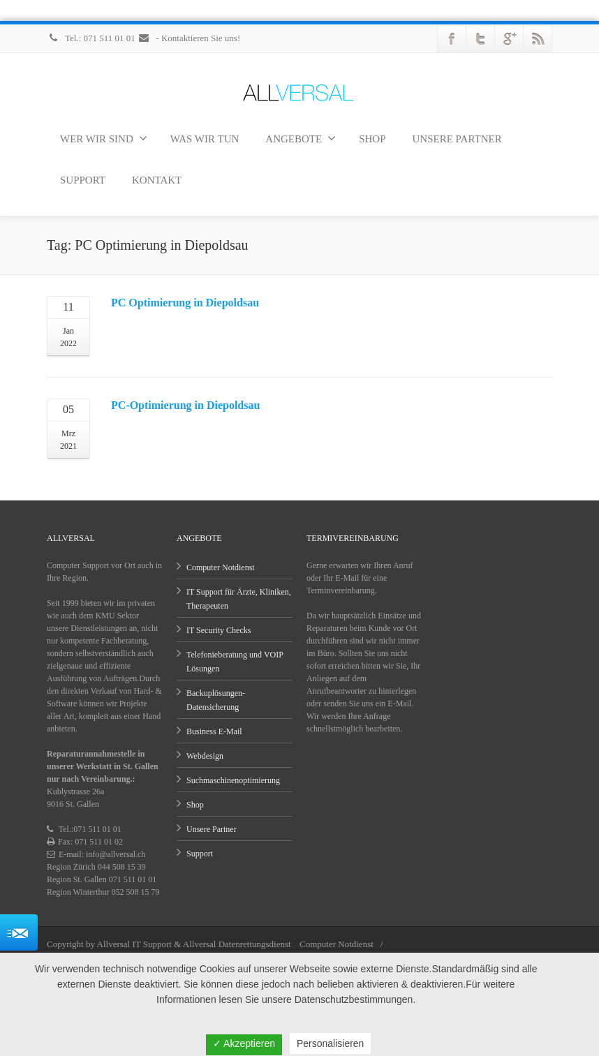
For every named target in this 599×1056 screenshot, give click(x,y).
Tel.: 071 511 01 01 (92, 38)
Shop (195, 805)
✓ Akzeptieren (244, 1043)
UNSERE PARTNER (457, 138)
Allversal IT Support (134, 944)
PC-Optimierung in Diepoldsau (185, 405)
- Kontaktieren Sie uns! (189, 38)
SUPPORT (82, 180)
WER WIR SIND (103, 138)
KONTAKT (157, 180)
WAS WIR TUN (204, 138)
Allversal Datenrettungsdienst (237, 944)
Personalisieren (330, 1043)
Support (199, 853)
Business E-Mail (214, 731)
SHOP (372, 138)
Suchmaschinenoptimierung (233, 780)
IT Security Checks (218, 630)
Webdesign (204, 756)
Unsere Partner (211, 829)
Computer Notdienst (220, 567)
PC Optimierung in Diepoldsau (185, 302)
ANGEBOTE (300, 138)
